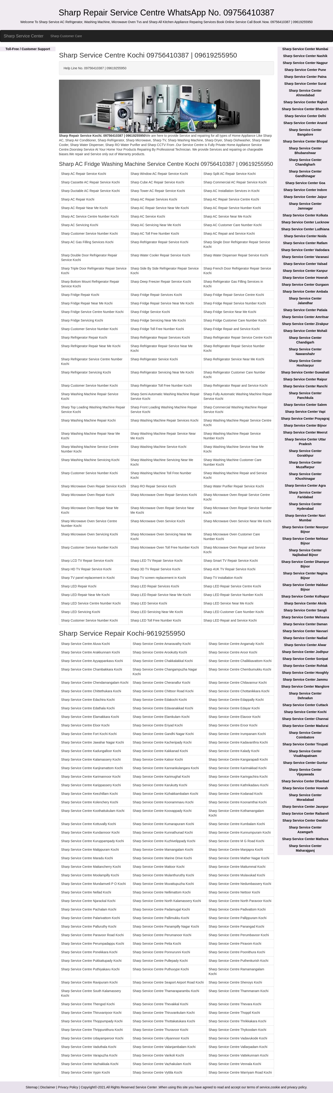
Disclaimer (47, 1087)
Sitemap (31, 1087)
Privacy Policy (68, 1087)
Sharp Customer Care (66, 36)
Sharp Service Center (23, 36)
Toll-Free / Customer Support (28, 49)
